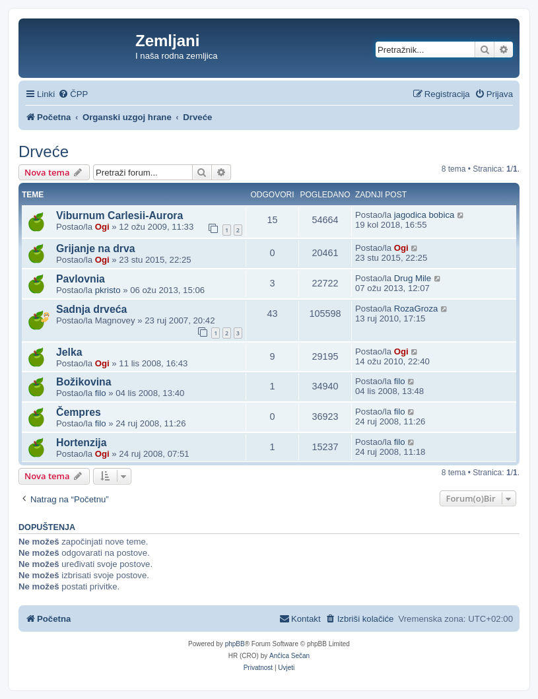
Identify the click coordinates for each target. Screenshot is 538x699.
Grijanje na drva (95, 248)
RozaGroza (416, 309)
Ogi (102, 227)
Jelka (69, 352)
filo (100, 393)
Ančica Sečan (289, 655)
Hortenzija (81, 442)
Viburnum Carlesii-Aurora (119, 215)
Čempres (78, 412)
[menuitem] (73, 94)
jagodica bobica (424, 215)
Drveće (43, 151)
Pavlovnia (80, 278)
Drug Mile (412, 278)
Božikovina (84, 381)
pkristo (108, 290)
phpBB (235, 644)
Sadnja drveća (91, 309)
